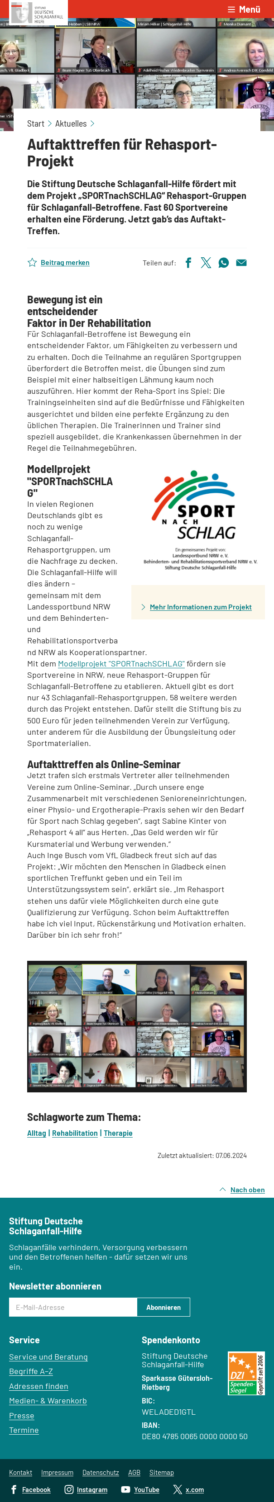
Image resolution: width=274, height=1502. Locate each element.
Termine (24, 1430)
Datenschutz (100, 1472)
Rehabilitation (75, 1133)
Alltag (36, 1133)
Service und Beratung (48, 1356)
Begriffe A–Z (31, 1371)
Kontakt (20, 1472)
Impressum (57, 1472)
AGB (134, 1472)
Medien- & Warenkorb (48, 1400)
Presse (21, 1415)
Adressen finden (38, 1386)
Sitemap (161, 1472)
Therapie (118, 1133)
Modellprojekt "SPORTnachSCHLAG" (121, 663)
